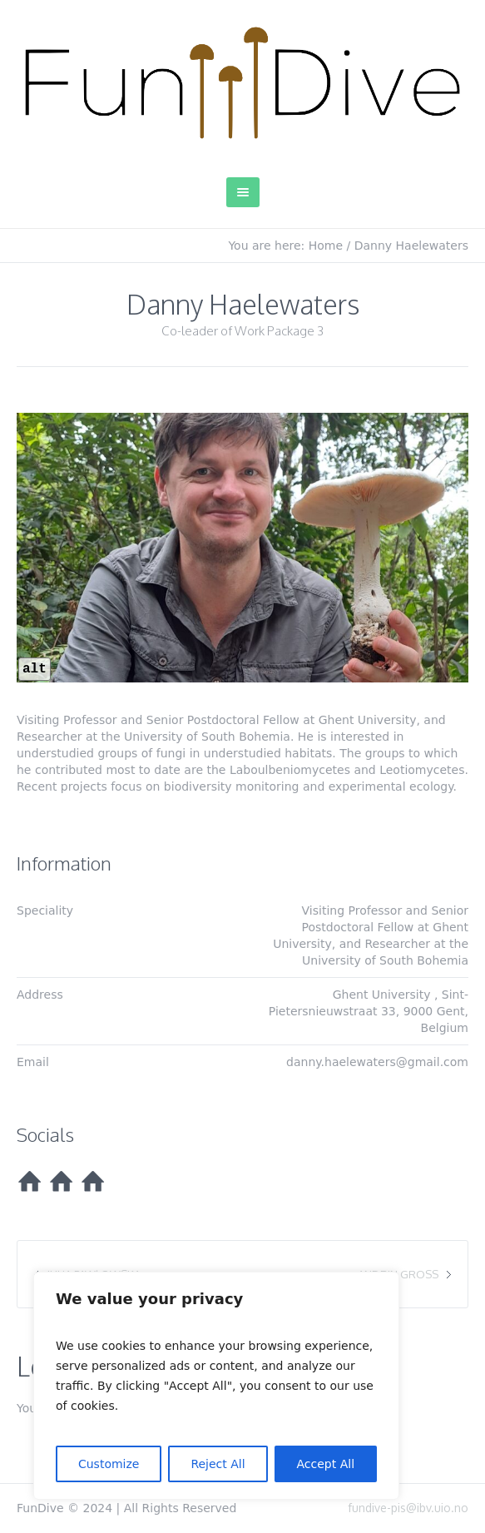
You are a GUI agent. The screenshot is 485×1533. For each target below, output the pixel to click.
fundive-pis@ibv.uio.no (408, 1508)
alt (34, 669)
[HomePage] (29, 1181)
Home (326, 245)
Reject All (218, 1464)
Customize (109, 1464)
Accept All (326, 1464)
